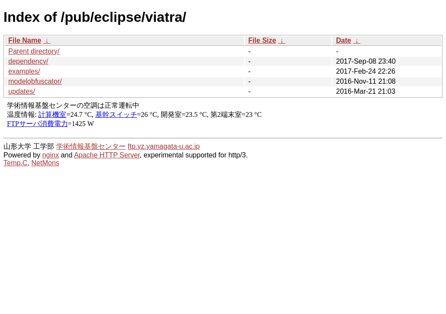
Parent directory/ (33, 51)
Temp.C (15, 163)
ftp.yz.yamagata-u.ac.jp (163, 146)
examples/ (24, 71)
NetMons (45, 163)
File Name (24, 40)
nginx (50, 155)
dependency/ (28, 61)
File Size (262, 40)
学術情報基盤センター (91, 146)
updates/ (21, 91)
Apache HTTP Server (107, 155)
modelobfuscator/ (35, 81)
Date (343, 40)
